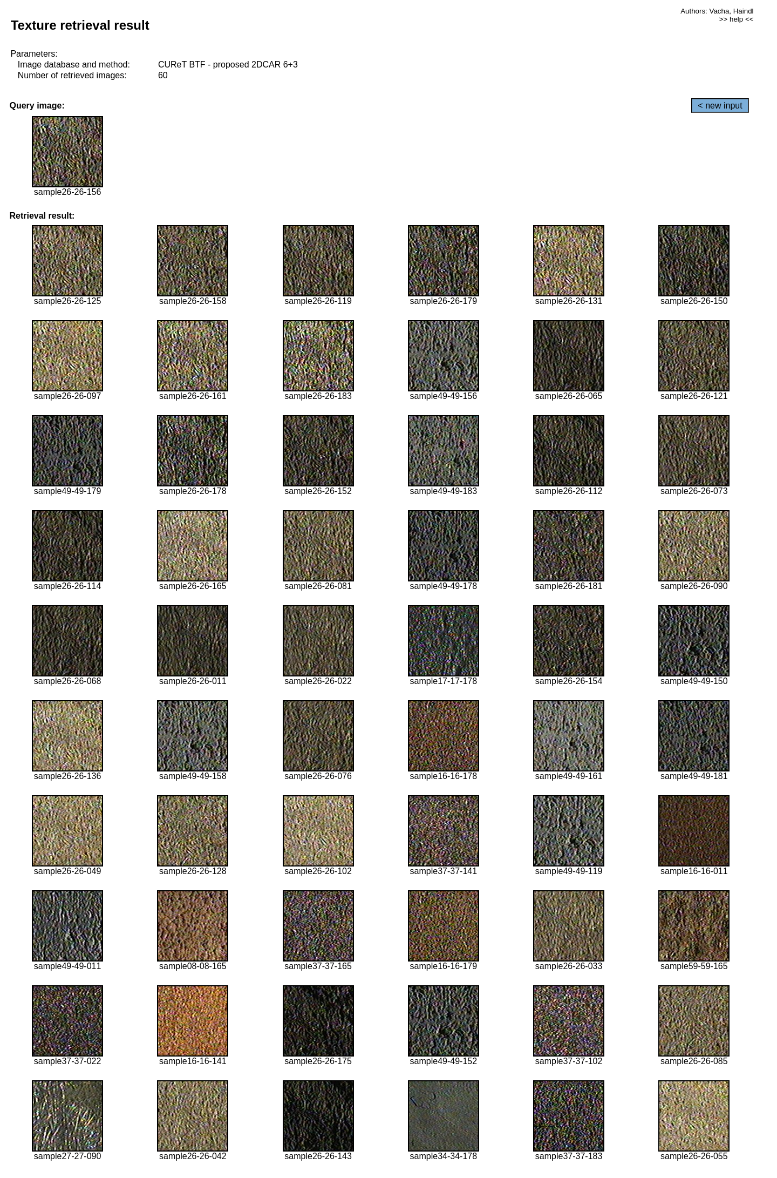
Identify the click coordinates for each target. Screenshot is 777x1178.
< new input (720, 105)
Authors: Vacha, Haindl (716, 11)
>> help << (736, 19)
